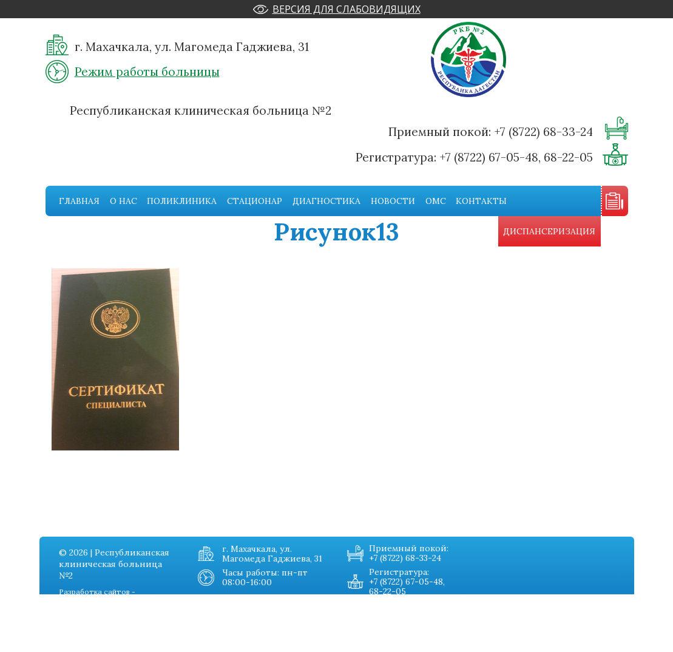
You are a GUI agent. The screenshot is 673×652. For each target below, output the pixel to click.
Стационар (254, 200)
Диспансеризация (549, 231)
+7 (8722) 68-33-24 (543, 131)
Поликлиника (182, 200)
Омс (435, 200)
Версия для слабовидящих (346, 9)
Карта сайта (156, 643)
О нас (123, 200)
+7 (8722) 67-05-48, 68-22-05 (516, 157)
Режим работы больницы (147, 71)
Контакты (481, 200)
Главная (79, 200)
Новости (393, 200)
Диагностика (326, 200)
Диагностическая (83, 643)
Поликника (71, 619)
